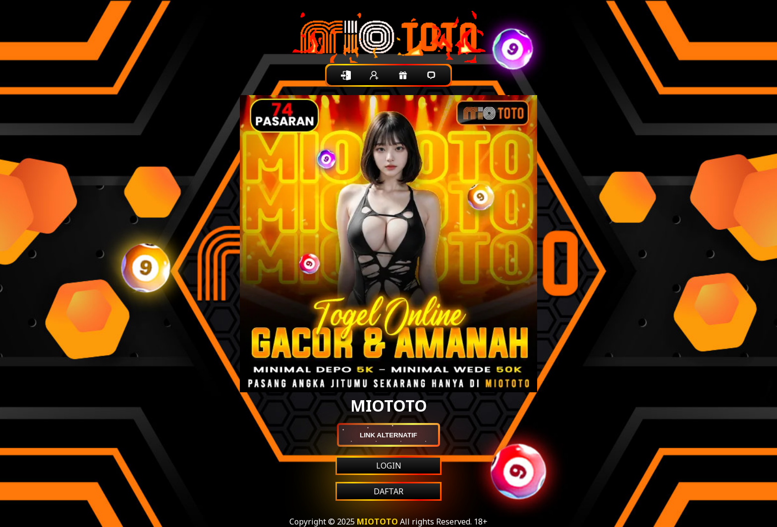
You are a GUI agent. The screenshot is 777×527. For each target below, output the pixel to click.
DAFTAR (388, 491)
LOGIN (388, 465)
